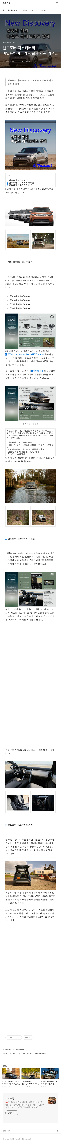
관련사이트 (6, 1131)
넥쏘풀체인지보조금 (45, 10)
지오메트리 (37, 371)
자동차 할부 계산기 (13, 10)
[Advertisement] (30, 654)
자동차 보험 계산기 (29, 10)
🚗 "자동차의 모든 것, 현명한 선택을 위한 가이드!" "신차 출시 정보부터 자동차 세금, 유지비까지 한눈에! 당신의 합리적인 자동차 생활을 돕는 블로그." (24, 1104)
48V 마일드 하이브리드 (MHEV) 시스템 (24, 354)
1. (7, 180)
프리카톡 (6, 3)
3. (7, 185)
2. (7, 182)
